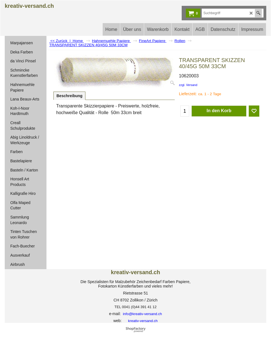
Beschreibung (69, 96)
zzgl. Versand (188, 85)
